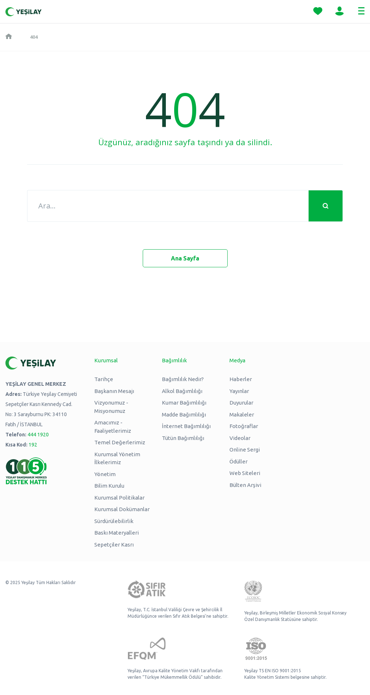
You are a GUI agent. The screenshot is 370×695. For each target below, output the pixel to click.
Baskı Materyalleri (116, 533)
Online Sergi (244, 449)
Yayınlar (239, 391)
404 (34, 36)
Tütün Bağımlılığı (183, 438)
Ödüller (238, 461)
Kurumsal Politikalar (119, 498)
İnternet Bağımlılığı (186, 426)
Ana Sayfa (185, 258)
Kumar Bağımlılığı (184, 403)
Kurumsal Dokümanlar (122, 509)
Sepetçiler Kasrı (114, 544)
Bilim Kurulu (109, 486)
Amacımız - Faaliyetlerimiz (112, 426)
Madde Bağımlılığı (184, 414)
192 (33, 445)
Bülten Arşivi (245, 485)
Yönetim (105, 474)
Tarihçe (103, 379)
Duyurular (241, 403)
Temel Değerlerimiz (119, 442)
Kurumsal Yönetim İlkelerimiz (117, 458)
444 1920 (38, 434)
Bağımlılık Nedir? (183, 379)
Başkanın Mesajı (114, 391)
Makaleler (241, 414)
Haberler (240, 379)
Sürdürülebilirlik (113, 521)
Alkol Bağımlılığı (182, 391)
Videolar (239, 438)
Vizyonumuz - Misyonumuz (111, 407)
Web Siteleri (244, 473)
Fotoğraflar (243, 426)
